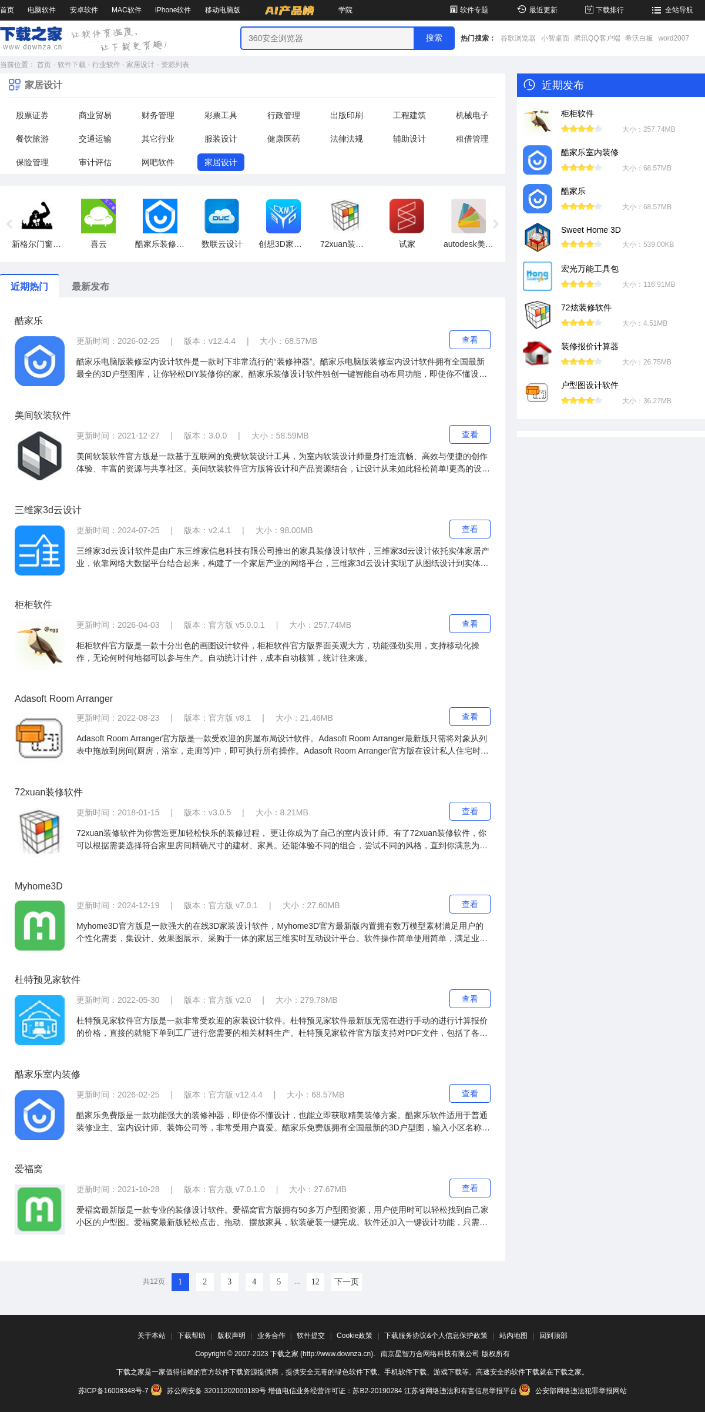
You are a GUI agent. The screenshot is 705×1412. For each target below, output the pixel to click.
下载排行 (603, 10)
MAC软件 (127, 10)
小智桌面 (555, 38)
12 (315, 1281)
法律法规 (346, 138)
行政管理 (283, 115)
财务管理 (158, 115)
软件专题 (468, 10)
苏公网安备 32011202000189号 (209, 1391)
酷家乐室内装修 (47, 1074)
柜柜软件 (33, 605)
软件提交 (311, 1335)
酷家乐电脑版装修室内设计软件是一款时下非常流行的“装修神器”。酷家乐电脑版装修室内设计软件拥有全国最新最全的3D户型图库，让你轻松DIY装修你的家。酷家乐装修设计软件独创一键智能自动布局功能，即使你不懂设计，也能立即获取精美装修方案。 (280, 368)
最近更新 (535, 10)
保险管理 (32, 162)
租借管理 (472, 138)
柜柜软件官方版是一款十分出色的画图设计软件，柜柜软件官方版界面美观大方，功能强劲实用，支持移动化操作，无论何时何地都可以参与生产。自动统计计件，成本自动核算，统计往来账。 (277, 651)
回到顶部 (553, 1335)
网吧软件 (158, 162)
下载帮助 (191, 1335)
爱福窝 (29, 1169)
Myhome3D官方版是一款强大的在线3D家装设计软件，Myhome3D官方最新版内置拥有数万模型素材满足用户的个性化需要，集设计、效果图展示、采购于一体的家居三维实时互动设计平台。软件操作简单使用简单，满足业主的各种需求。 (282, 933)
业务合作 (271, 1335)
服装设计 (220, 138)
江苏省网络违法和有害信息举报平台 (460, 1391)
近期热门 (29, 287)
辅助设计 (409, 138)
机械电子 (472, 115)
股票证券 (32, 115)
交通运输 (95, 138)
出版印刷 (346, 115)
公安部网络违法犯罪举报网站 (573, 1391)
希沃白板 (639, 38)
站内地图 (513, 1335)
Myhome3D (39, 886)
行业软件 (106, 65)
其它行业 (158, 138)
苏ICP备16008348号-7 (113, 1391)
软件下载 (72, 65)
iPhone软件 (173, 10)
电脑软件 (42, 10)
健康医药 (283, 138)
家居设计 (140, 65)
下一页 (346, 1281)
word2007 (673, 38)
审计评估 (95, 162)
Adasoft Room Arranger (64, 699)
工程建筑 (409, 115)
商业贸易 (95, 115)
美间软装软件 (43, 415)
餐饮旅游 (32, 138)
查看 (470, 339)
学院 (345, 10)
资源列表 (175, 65)
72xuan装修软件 (49, 792)
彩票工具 (220, 115)
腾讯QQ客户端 (597, 38)
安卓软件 (84, 10)
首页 (7, 10)
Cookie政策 (354, 1335)
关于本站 (151, 1335)
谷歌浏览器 (518, 38)
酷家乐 (29, 321)
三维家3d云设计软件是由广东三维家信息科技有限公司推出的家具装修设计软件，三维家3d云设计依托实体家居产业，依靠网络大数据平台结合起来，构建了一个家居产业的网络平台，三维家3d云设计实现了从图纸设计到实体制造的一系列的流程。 (282, 558)
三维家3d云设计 (48, 510)
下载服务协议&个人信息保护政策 (436, 1335)
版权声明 (231, 1335)
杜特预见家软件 (47, 980)
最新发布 (90, 287)
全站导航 (671, 10)
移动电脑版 (222, 10)
